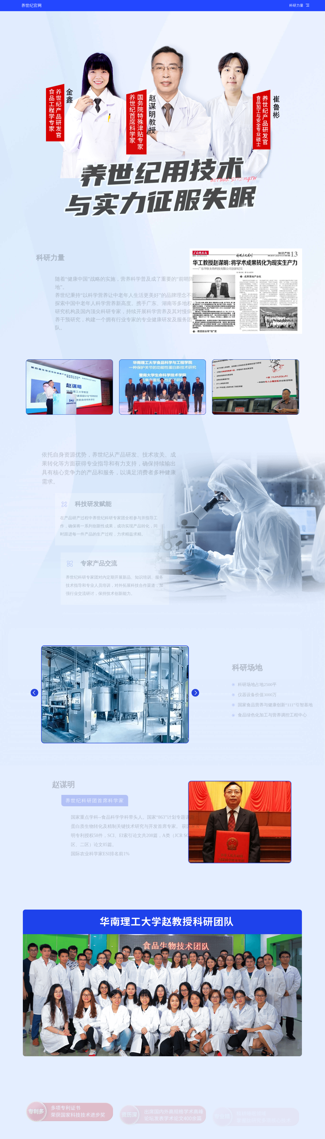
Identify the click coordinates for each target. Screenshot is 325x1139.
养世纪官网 (31, 5)
